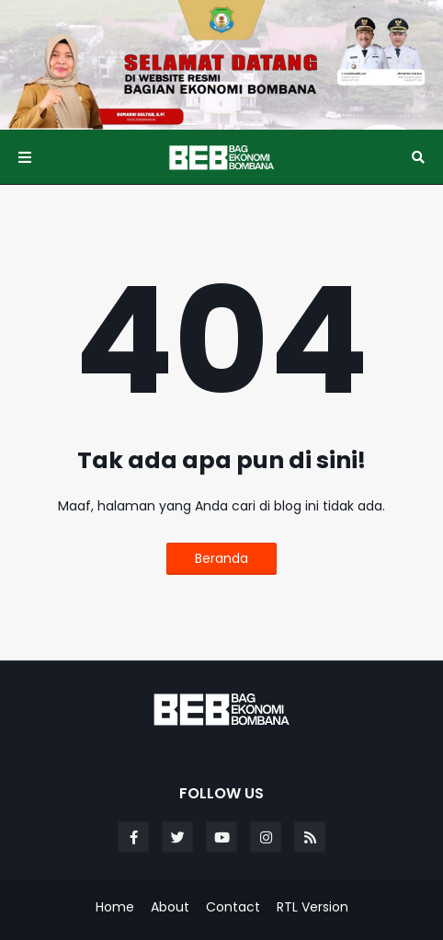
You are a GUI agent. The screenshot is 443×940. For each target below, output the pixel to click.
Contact (233, 907)
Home (115, 907)
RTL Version (312, 907)
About (170, 907)
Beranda (221, 558)
